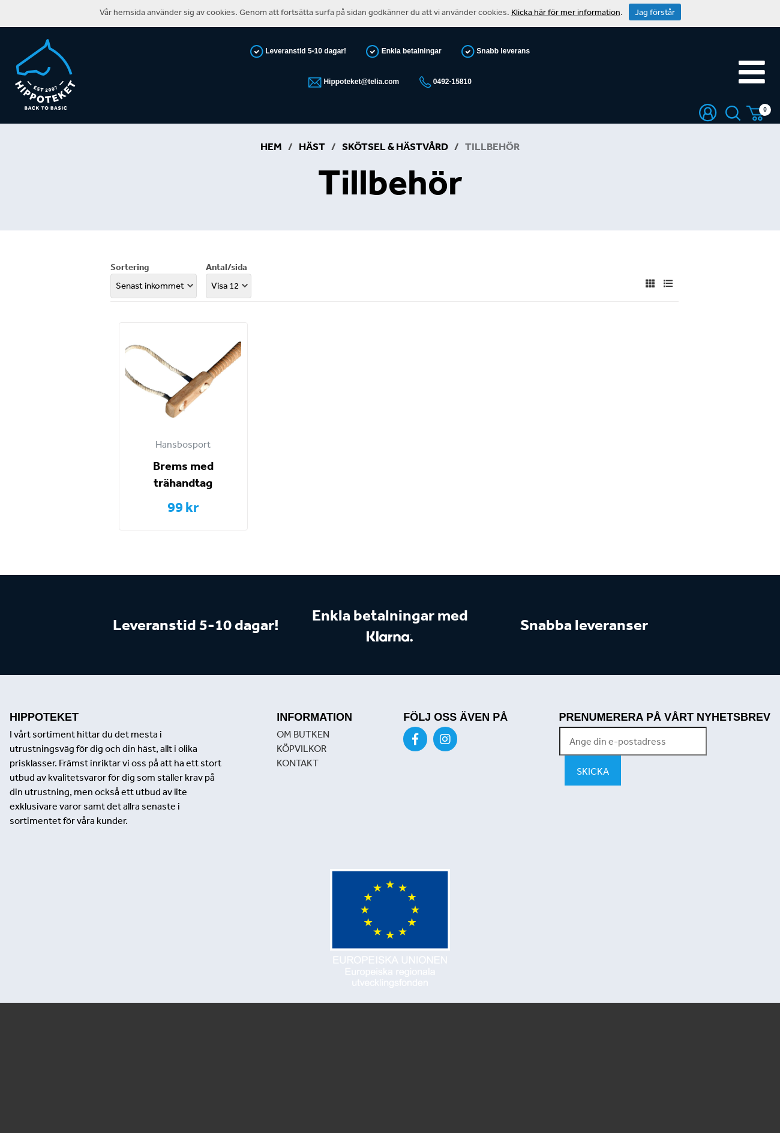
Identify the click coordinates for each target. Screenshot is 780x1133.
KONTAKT (298, 763)
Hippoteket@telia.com (360, 81)
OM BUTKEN (303, 734)
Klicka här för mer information (565, 12)
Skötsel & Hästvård (395, 146)
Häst (312, 146)
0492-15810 (451, 81)
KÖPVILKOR (301, 748)
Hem (271, 146)
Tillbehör (492, 146)
